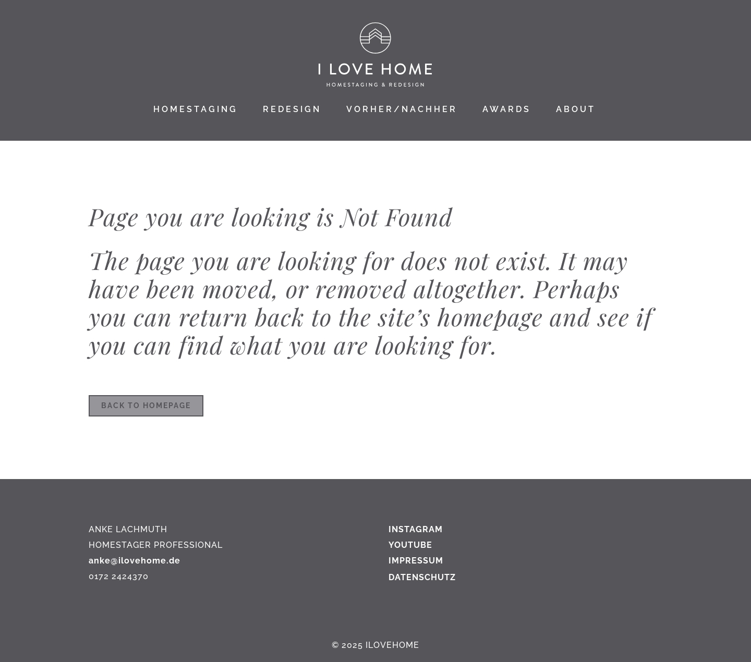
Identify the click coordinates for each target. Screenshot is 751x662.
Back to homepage (146, 405)
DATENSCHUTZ (422, 577)
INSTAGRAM (416, 529)
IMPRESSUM (416, 561)
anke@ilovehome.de (134, 561)
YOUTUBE (410, 545)
